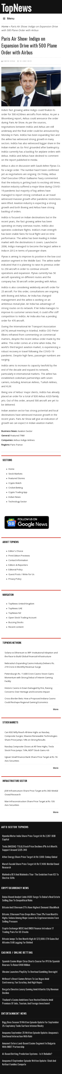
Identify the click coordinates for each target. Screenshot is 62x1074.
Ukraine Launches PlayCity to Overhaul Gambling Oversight (30, 971)
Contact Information (18, 560)
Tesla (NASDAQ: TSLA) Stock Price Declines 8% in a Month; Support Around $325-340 (30, 848)
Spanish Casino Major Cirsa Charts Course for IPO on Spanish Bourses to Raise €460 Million (31, 963)
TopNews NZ (14, 612)
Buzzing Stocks (15, 622)
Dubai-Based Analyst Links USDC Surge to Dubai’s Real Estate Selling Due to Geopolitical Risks (31, 898)
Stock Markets (15, 473)
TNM (22, 435)
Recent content (15, 626)
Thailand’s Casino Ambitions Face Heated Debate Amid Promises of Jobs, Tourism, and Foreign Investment (27, 1001)
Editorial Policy (15, 569)
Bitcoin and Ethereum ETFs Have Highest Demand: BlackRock (30, 907)
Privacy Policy (14, 578)
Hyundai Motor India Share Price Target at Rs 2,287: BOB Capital (29, 837)
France (19, 444)
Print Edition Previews (19, 555)
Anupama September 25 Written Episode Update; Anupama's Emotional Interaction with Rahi (30, 1034)
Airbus (17, 440)
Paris (12, 444)
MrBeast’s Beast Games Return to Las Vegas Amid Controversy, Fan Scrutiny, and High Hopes (25, 980)
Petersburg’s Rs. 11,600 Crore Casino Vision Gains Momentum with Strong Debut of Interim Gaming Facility (29, 677)
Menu (8, 18)
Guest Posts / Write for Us (21, 574)
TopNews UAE (15, 608)
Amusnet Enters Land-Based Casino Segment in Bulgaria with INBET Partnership (28, 1045)
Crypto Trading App (17, 492)
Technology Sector (17, 501)
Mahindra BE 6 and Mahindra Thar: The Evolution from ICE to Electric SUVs (30, 876)
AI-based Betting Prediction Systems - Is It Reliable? (27, 1053)
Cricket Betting (15, 487)
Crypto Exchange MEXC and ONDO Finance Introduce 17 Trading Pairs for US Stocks (28, 930)
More (55, 709)
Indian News (14, 496)
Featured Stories (16, 478)
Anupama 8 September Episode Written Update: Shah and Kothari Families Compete (29, 1062)
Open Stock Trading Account (22, 617)
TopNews (16, 7)
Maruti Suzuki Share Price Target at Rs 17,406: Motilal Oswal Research (30, 865)
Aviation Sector (25, 431)
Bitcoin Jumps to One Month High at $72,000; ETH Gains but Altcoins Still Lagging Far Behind (30, 940)
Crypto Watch (14, 483)
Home (4, 26)
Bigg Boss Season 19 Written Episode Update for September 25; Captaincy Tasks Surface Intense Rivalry (30, 1023)
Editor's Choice (15, 551)
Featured (14, 435)
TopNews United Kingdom (21, 603)
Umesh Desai (9, 61)
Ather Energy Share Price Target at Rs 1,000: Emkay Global (29, 857)
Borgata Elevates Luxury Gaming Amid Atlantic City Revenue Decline (30, 991)
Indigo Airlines (28, 440)
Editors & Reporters (18, 564)
